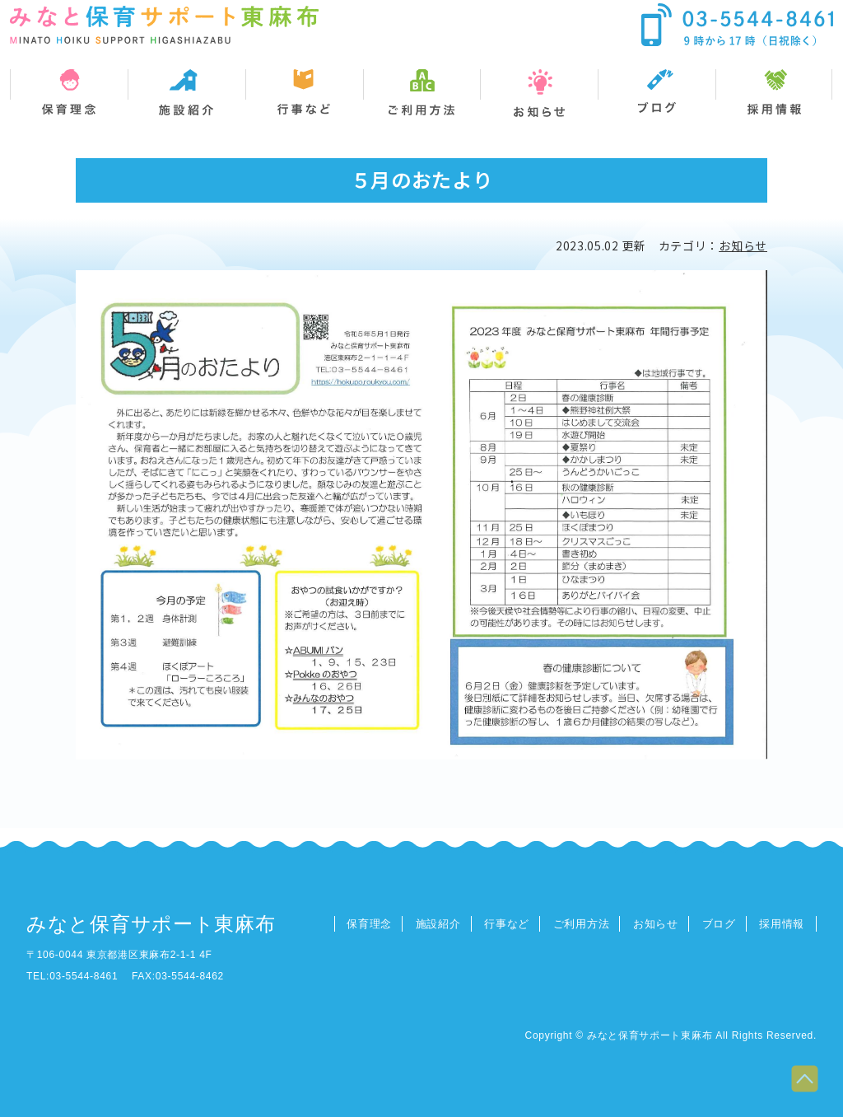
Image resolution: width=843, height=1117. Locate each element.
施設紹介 (438, 924)
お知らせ (743, 245)
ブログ (719, 924)
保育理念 (369, 924)
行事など (506, 924)
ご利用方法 (581, 924)
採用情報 (781, 924)
